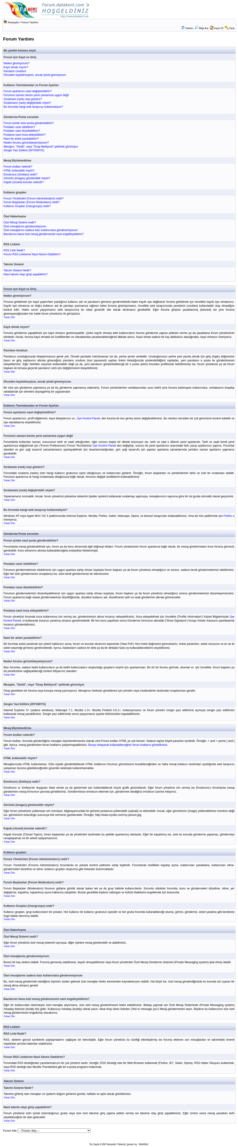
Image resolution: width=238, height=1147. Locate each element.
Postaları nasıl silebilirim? (19, 127)
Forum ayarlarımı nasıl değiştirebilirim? (27, 91)
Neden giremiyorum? (16, 63)
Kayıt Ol (218, 28)
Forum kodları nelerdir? (17, 166)
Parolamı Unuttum (14, 71)
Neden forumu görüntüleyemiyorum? (26, 142)
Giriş (232, 28)
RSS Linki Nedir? (14, 250)
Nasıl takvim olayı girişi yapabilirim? (25, 274)
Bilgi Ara (201, 28)
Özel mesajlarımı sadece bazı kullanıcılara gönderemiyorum (40, 230)
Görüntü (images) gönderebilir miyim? (26, 178)
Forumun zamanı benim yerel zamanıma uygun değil (36, 95)
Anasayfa (13, 22)
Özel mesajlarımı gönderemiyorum (24, 226)
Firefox (228, 516)
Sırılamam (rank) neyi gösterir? (22, 99)
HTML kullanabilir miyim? (19, 170)
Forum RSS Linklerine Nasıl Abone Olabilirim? (31, 254)
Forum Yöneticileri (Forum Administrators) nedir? (33, 198)
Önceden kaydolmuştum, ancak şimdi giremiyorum (34, 75)
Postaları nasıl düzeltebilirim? (21, 130)
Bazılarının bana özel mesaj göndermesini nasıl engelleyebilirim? (43, 234)
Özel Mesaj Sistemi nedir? (19, 222)
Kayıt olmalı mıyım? (15, 67)
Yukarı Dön (9, 317)
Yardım (189, 28)
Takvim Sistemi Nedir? (17, 270)
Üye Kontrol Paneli (88, 418)
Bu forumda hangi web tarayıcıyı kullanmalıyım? (33, 106)
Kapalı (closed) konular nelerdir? (23, 182)
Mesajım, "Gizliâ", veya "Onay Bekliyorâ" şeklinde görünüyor (40, 146)
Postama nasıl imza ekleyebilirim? (24, 134)
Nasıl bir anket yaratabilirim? (21, 138)
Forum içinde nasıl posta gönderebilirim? (28, 123)
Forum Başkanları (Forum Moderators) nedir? (31, 202)
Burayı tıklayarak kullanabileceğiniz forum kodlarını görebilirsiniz (127, 745)
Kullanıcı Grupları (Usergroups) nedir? (27, 206)
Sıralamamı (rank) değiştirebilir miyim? (27, 102)
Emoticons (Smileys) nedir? (20, 174)
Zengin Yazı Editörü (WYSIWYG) (23, 150)
